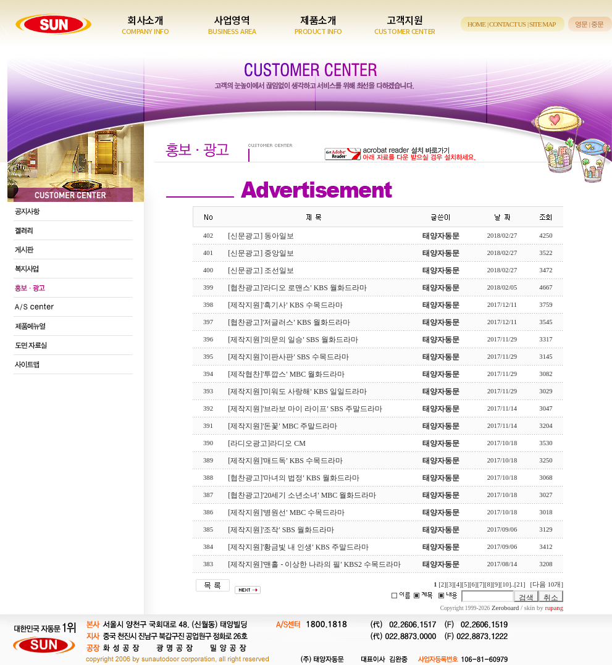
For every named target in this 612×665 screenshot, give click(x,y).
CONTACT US (507, 24)
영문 (581, 24)
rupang (554, 607)
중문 (597, 24)
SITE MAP (542, 24)
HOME (476, 24)
